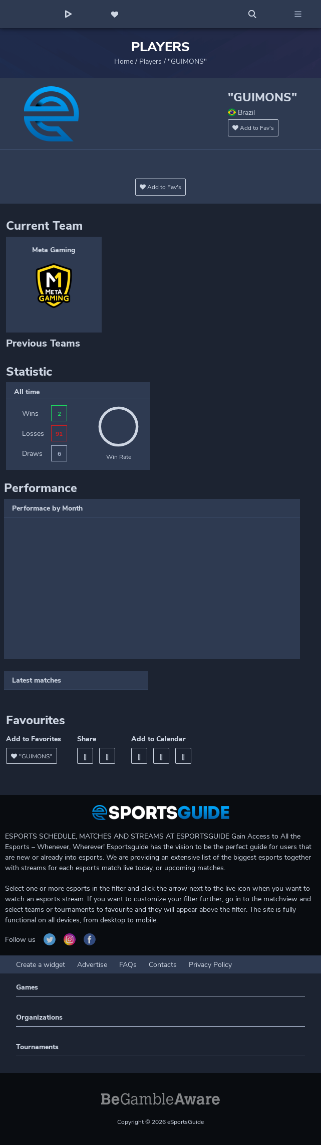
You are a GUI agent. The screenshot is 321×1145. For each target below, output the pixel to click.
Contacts (163, 964)
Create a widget (40, 964)
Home (123, 61)
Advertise (92, 964)
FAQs (128, 964)
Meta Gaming (54, 250)
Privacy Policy (210, 964)
